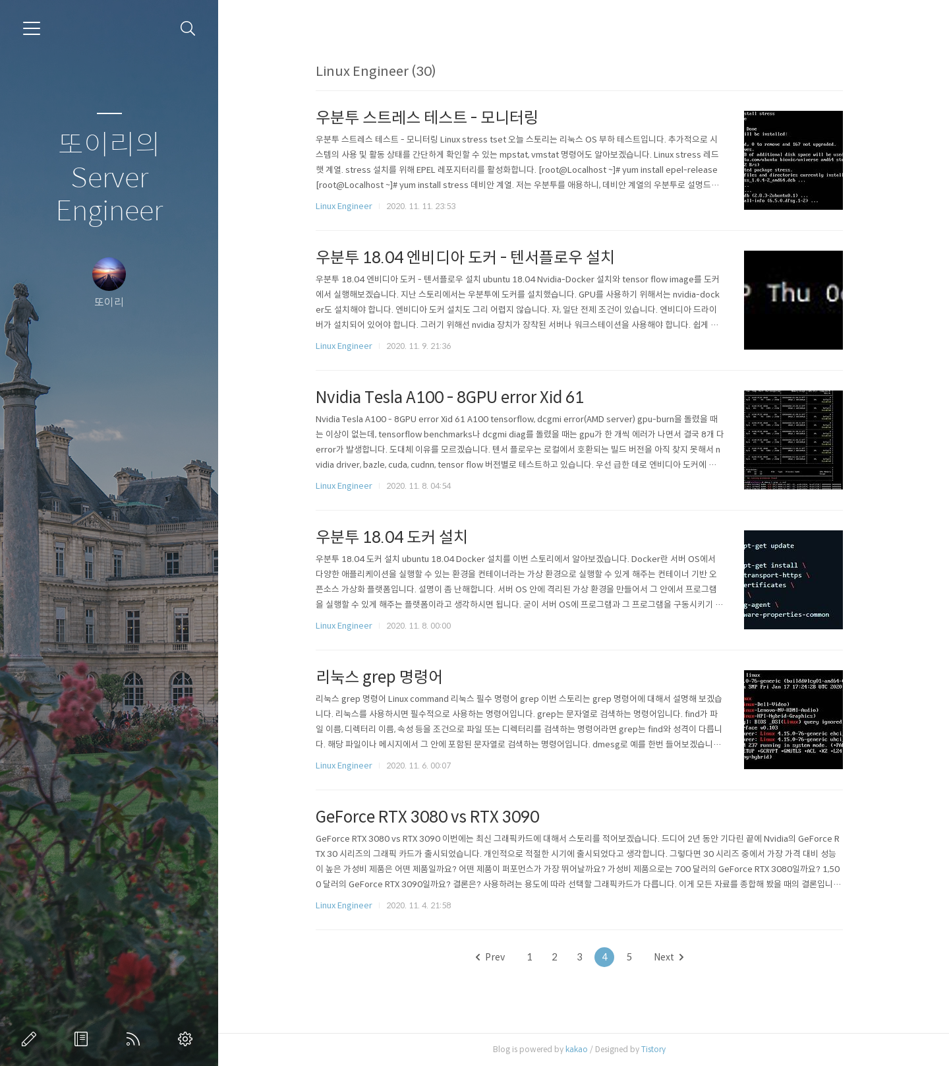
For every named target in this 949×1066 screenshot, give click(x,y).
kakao (581, 1049)
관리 (188, 1039)
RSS (136, 1039)
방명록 (84, 1039)
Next (672, 957)
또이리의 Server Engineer (109, 178)
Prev (494, 957)
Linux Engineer (348, 206)
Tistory (658, 1049)
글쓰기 (31, 1039)
